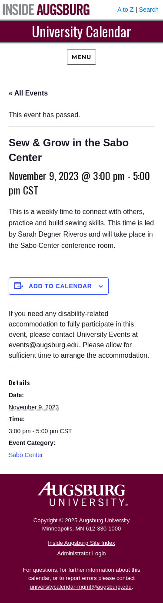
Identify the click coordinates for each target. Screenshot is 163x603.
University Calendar (81, 31)
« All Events (28, 93)
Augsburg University (104, 520)
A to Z (125, 9)
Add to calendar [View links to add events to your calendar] (60, 286)
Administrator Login (81, 553)
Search (149, 9)
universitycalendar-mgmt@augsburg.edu (81, 586)
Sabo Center (26, 454)
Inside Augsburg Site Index (81, 543)
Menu (81, 56)
